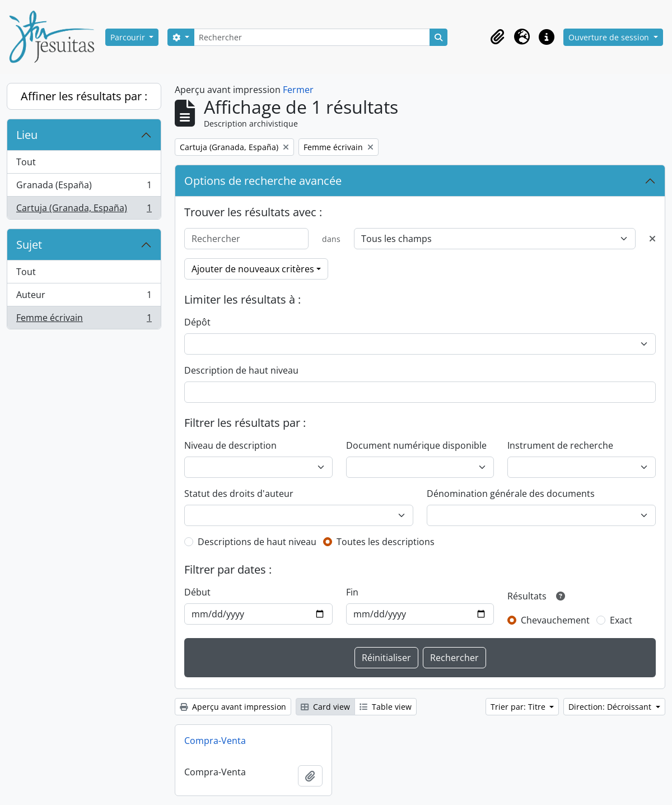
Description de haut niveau (241, 370)
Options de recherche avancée (263, 180)
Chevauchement (555, 620)
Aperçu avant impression (233, 706)
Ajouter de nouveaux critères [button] (253, 269)
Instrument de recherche (560, 445)
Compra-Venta (215, 740)
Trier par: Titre (519, 706)
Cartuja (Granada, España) (84, 210)
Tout (26, 162)
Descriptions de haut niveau (257, 542)
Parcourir (128, 37)
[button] (497, 37)
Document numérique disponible (416, 445)
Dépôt (197, 322)
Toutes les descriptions (386, 542)
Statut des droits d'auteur (238, 493)
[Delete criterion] (652, 238)
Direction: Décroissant (611, 706)
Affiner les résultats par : (84, 96)
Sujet (29, 244)
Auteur (84, 297)
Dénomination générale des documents (511, 493)
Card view (325, 706)
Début (197, 592)
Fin (352, 592)
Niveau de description (230, 445)
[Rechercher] (312, 37)
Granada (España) (84, 187)
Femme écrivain (84, 320)
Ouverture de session (609, 37)
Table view (386, 706)
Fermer (298, 89)
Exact (621, 620)
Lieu (27, 134)
